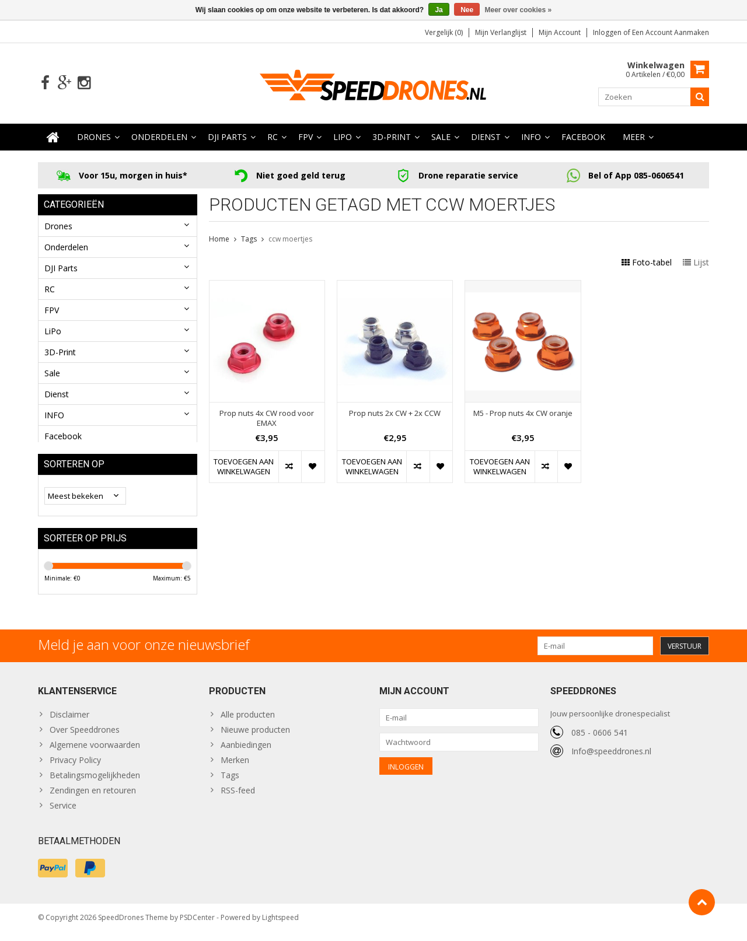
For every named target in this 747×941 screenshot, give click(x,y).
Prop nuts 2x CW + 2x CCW (395, 414)
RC (272, 137)
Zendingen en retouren (93, 797)
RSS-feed (238, 797)
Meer (634, 137)
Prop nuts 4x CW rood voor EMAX (266, 419)
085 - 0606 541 (599, 739)
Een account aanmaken (670, 32)
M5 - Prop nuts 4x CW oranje (523, 414)
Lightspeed (280, 927)
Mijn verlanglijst (500, 32)
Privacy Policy (75, 767)
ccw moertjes (290, 239)
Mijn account (560, 32)
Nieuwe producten (255, 737)
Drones (94, 137)
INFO (531, 137)
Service (63, 812)
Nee (466, 10)
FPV (305, 137)
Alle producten (248, 721)
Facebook (583, 137)
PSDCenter (197, 927)
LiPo (342, 137)
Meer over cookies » (518, 10)
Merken (235, 767)
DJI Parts (227, 137)
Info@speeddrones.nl (611, 758)
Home (219, 239)
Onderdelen (159, 137)
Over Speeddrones (85, 737)
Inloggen (608, 32)
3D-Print (391, 137)
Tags (249, 239)
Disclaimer (69, 721)
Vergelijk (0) (444, 32)
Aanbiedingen (246, 752)
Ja (438, 10)
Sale (441, 137)
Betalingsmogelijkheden (95, 782)
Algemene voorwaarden (95, 752)
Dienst (486, 137)
